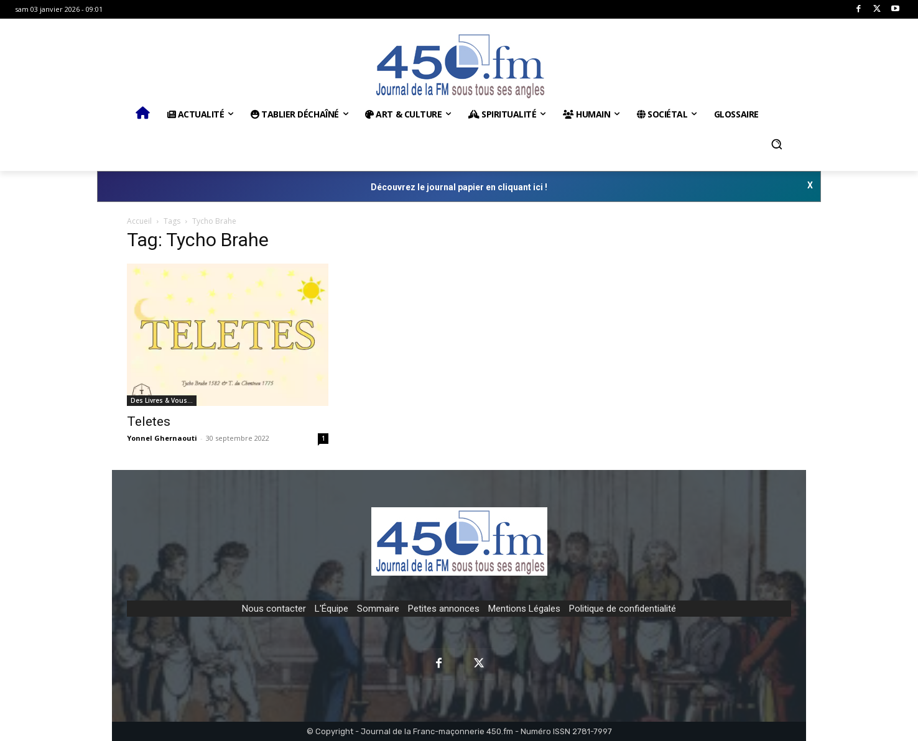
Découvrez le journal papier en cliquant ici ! (459, 187)
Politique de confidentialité (622, 608)
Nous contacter (274, 608)
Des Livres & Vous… (162, 400)
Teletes (148, 421)
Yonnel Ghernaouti (162, 438)
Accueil (139, 221)
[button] (777, 144)
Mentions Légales (524, 608)
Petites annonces (444, 608)
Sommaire (378, 608)
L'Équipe (331, 608)
